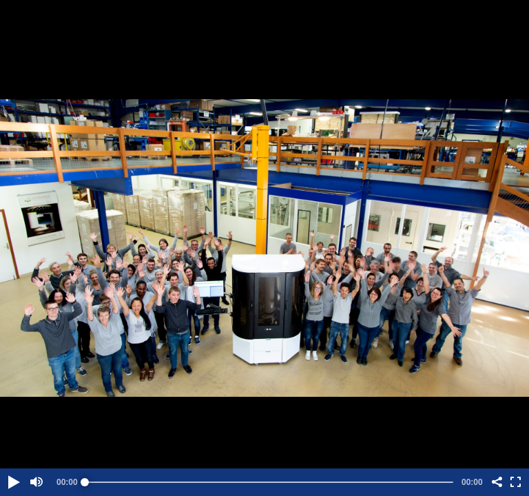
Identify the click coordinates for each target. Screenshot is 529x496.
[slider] (269, 482)
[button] (13, 482)
